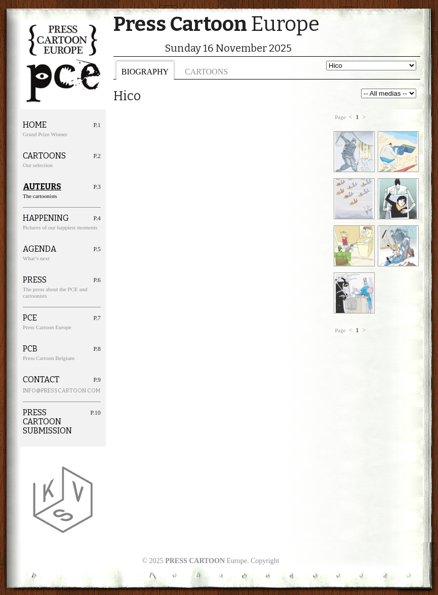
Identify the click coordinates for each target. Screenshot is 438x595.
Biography (145, 71)
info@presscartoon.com (50, 390)
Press (35, 280)
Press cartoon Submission (47, 421)
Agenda (39, 249)
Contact (41, 379)
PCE (30, 318)
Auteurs (42, 186)
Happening (46, 218)
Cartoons (206, 71)
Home (35, 125)
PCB (30, 348)
